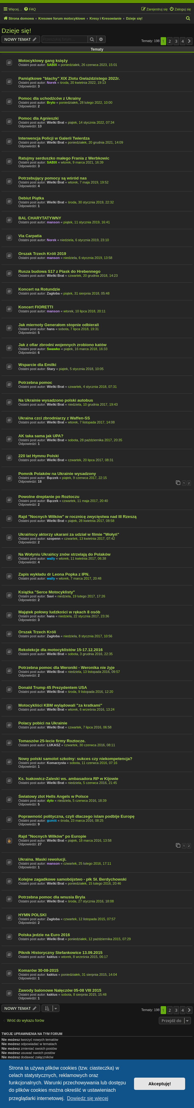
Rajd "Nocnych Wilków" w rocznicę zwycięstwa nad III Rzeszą (77, 516)
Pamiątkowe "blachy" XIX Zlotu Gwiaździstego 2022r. (69, 78)
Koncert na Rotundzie (39, 289)
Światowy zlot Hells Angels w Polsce (53, 796)
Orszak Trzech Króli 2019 (42, 253)
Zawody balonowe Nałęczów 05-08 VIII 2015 (59, 990)
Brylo (51, 102)
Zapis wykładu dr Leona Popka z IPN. (53, 574)
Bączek (52, 478)
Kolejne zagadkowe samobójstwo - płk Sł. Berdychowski (72, 879)
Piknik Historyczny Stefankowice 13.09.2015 (60, 952)
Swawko (53, 349)
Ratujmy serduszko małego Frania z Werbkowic (63, 158)
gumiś (52, 820)
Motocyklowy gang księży (43, 60)
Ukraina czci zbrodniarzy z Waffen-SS (54, 418)
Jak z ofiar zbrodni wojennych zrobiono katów (62, 344)
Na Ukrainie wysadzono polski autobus (55, 400)
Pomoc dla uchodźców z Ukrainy (49, 98)
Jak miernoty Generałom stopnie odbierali (58, 324)
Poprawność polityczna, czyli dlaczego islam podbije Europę (76, 816)
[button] (189, 41)
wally (51, 558)
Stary (51, 369)
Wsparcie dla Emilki (37, 364)
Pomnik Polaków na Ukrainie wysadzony (57, 473)
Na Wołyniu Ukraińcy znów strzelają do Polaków (64, 554)
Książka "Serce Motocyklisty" (46, 592)
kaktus (52, 957)
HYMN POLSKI (32, 915)
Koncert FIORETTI (35, 307)
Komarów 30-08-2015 (38, 970)
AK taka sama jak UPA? (40, 436)
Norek (51, 82)
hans (51, 329)
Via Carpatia (30, 236)
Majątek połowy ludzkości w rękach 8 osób (59, 612)
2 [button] (170, 41)
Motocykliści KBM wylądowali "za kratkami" (60, 705)
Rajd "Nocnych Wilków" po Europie (52, 836)
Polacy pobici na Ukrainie (42, 723)
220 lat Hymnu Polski (38, 456)
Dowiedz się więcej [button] (87, 1098)
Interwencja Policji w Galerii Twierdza (54, 138)
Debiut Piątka (31, 198)
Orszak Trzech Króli (37, 632)
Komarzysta (56, 763)
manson (53, 222)
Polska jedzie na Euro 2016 (44, 934)
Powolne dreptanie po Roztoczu (48, 496)
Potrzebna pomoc (35, 382)
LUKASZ (54, 745)
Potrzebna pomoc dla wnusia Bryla (51, 897)
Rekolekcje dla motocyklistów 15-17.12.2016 (60, 649)
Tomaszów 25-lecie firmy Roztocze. (52, 741)
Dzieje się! (16, 30)
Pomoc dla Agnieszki (38, 118)
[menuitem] (30, 9)
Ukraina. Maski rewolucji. (42, 859)
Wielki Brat (55, 122)
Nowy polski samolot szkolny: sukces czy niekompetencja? (75, 758)
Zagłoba (53, 293)
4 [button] (182, 41)
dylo (50, 800)
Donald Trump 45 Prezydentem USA (52, 687)
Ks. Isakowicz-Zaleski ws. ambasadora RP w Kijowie (68, 778)
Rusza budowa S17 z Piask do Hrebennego (59, 271)
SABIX (52, 65)
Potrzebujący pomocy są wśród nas (52, 178)
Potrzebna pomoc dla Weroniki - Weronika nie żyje (66, 667)
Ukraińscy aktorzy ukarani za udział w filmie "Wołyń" (68, 534)
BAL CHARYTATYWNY (39, 218)
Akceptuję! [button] (159, 1083)
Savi (50, 596)
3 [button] (176, 41)
